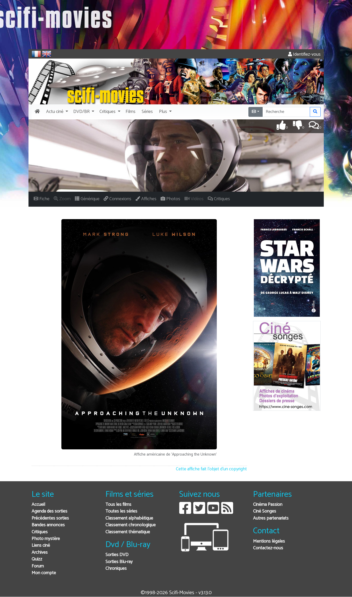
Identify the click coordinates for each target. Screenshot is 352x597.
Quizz (37, 559)
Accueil (38, 504)
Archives (40, 552)
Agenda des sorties (49, 511)
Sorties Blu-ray (119, 562)
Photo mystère (46, 539)
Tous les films (118, 504)
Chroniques (116, 568)
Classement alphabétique (129, 518)
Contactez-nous (268, 548)
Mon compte (44, 573)
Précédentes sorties (50, 518)
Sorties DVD (116, 555)
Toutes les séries (121, 511)
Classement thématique (127, 532)
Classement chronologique (130, 525)
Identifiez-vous (304, 54)
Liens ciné (41, 545)
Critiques (40, 532)
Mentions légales (269, 541)
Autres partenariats (271, 518)
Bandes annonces (48, 525)
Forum (38, 566)
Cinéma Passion (267, 504)
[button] (56, 111)
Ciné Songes (264, 511)
